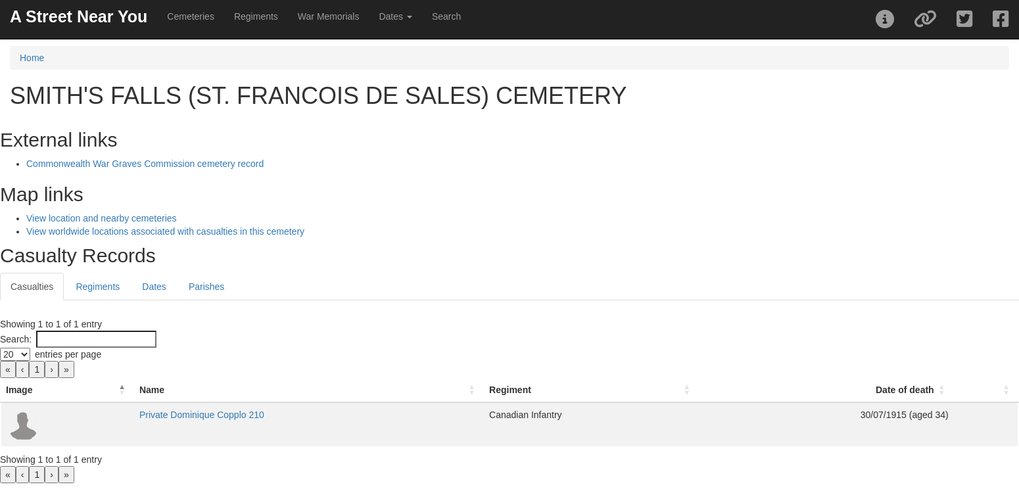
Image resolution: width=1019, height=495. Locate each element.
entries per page (68, 354)
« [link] (8, 369)
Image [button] (19, 390)
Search (446, 16)
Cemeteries (190, 16)
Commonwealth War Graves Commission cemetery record (145, 163)
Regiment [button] (510, 390)
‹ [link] (22, 369)
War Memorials (329, 16)
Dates (154, 286)
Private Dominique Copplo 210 (201, 415)
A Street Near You (78, 16)
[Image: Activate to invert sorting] (67, 390)
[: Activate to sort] (986, 390)
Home (32, 58)
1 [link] (36, 369)
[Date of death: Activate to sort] (826, 390)
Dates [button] (395, 16)
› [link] (51, 369)
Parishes (206, 286)
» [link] (66, 369)
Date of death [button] (905, 390)
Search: (16, 339)
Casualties (32, 286)
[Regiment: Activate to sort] (591, 390)
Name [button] (151, 390)
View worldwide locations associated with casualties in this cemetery (165, 231)
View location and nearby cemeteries (101, 218)
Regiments (256, 16)
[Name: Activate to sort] (309, 390)
